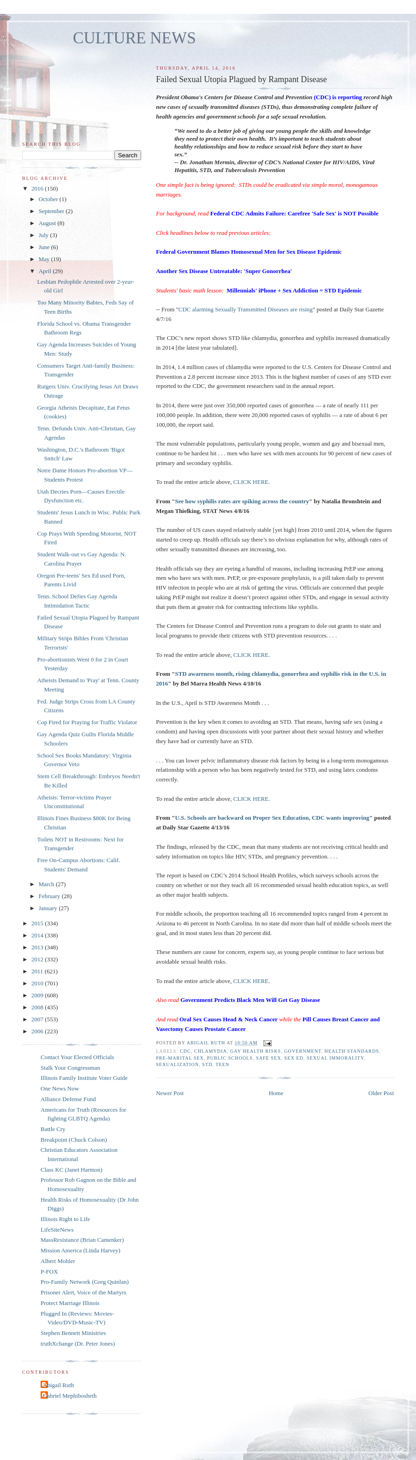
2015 (38, 923)
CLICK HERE (250, 481)
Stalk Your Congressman (70, 1067)
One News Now (60, 1088)
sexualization (177, 1064)
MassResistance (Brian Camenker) (82, 1239)
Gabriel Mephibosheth (70, 1395)
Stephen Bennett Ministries (73, 1332)
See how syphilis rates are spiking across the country (242, 501)
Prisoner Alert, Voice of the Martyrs (83, 1292)
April (46, 271)
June (45, 247)
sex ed (294, 1058)
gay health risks (255, 1051)
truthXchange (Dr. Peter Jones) (78, 1343)
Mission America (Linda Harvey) (80, 1250)
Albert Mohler (58, 1260)
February (50, 896)
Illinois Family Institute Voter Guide (84, 1077)
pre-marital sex (180, 1058)
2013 (38, 947)
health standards (352, 1051)
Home (276, 1093)
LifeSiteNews (57, 1229)
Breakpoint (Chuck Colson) (74, 1139)
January (49, 908)
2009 (38, 995)
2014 (38, 935)
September (52, 211)
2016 (38, 188)
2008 (38, 1007)
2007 (38, 1019)
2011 (38, 971)
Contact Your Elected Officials (77, 1057)
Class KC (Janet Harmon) (71, 1169)
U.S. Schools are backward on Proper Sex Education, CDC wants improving (272, 817)
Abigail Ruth (58, 1385)
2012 (38, 959)
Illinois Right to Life (65, 1219)
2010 (38, 983)
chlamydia (210, 1051)
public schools (230, 1058)
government (302, 1051)
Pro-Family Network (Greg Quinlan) (85, 1281)
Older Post (381, 1093)
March (47, 884)
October (49, 199)
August (48, 223)
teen (222, 1064)
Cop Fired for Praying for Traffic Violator (87, 722)
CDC (185, 1051)
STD (207, 1064)
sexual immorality (335, 1058)
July (44, 235)
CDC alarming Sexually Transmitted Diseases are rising (245, 309)
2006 (38, 1031)
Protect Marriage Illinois (70, 1302)
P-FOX (49, 1271)
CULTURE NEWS (134, 38)
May (45, 259)
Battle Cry (53, 1129)
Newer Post (170, 1093)
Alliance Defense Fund (68, 1099)
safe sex (268, 1058)
